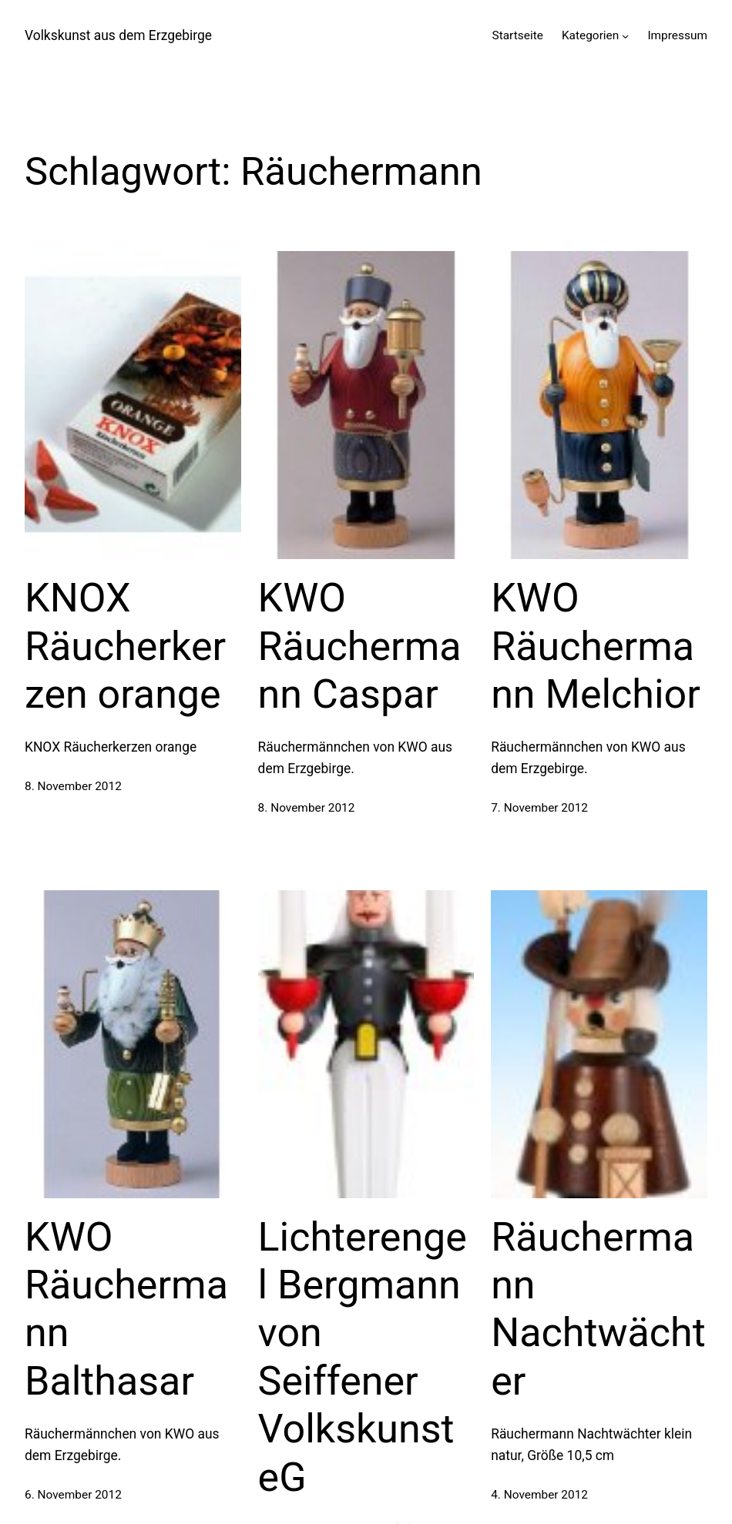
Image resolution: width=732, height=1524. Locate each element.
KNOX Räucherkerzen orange (125, 646)
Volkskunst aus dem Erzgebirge (118, 35)
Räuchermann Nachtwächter (598, 1309)
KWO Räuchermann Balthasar (126, 1309)
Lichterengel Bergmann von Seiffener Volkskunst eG (362, 1357)
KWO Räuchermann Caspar (360, 646)
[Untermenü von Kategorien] (625, 35)
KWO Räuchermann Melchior (595, 646)
